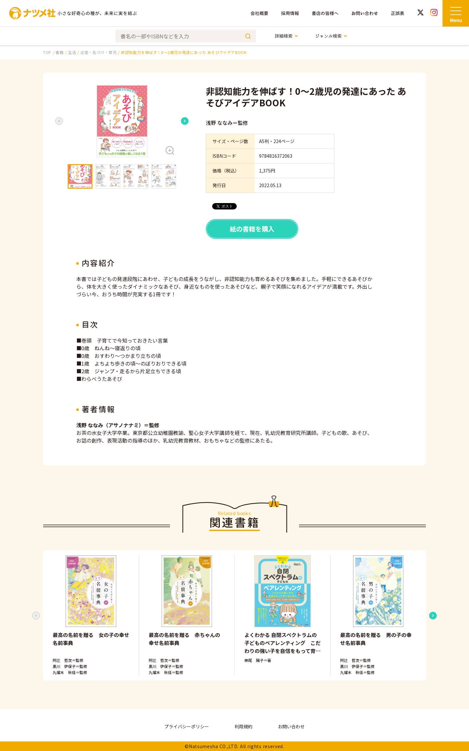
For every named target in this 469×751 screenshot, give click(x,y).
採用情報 (290, 13)
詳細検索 (287, 36)
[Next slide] (185, 121)
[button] (122, 121)
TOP (47, 52)
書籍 (59, 52)
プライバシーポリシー (186, 726)
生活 (72, 52)
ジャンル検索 (331, 36)
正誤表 (397, 13)
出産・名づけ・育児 (98, 52)
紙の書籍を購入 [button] (252, 228)
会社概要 (259, 13)
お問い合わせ (364, 13)
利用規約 (243, 726)
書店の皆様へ (325, 13)
